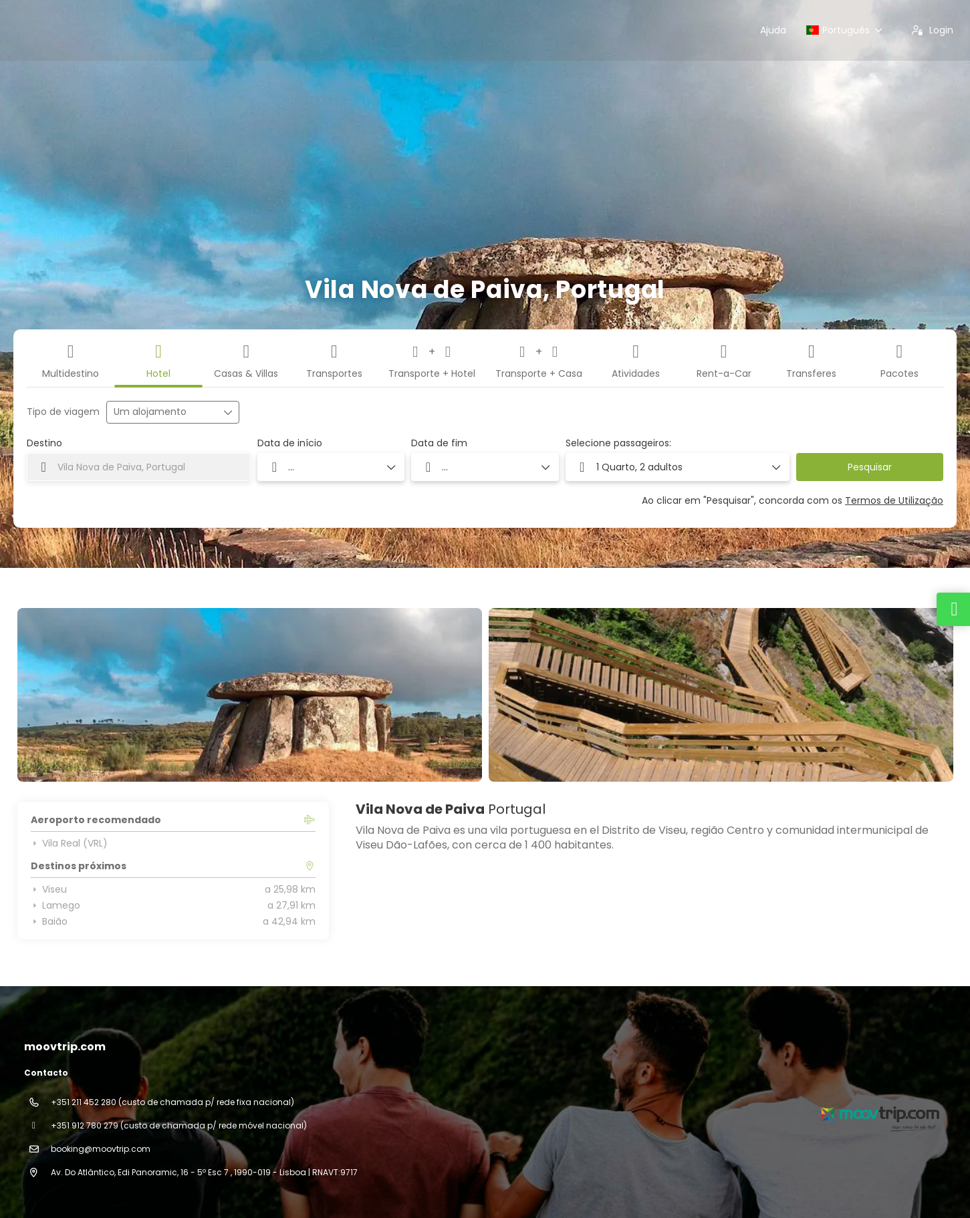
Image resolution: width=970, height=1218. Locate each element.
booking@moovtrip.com (100, 1149)
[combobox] (139, 467)
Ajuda (773, 30)
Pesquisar (870, 467)
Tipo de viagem (63, 412)
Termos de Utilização (894, 500)
